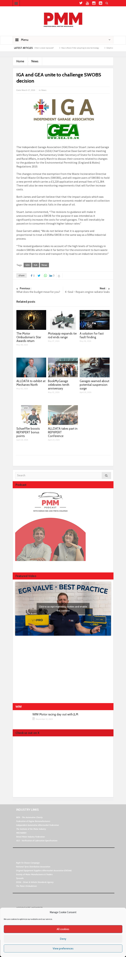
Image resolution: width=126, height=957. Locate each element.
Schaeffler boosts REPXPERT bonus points (28, 432)
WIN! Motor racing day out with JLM (55, 714)
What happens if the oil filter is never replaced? (38, 48)
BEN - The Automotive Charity (29, 817)
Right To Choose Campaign (28, 862)
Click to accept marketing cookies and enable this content (63, 608)
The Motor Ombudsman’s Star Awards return (28, 337)
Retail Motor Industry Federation (30, 836)
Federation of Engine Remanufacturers (33, 821)
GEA (27, 265)
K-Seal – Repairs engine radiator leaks (86, 290)
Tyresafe (20, 878)
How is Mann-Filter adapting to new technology (83, 48)
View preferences (63, 948)
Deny (63, 938)
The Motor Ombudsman (26, 886)
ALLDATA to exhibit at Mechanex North (30, 382)
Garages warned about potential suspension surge (94, 384)
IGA (35, 265)
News (34, 61)
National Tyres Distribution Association (33, 866)
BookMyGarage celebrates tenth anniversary (58, 384)
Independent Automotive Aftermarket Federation (37, 825)
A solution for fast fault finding (92, 335)
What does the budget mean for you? (39, 290)
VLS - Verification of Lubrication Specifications (36, 840)
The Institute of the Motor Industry (31, 829)
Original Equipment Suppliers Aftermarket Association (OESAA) (44, 870)
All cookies (63, 929)
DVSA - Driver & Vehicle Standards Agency (35, 882)
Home (20, 61)
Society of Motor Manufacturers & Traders (34, 874)
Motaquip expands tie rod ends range (62, 335)
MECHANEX (21, 832)
